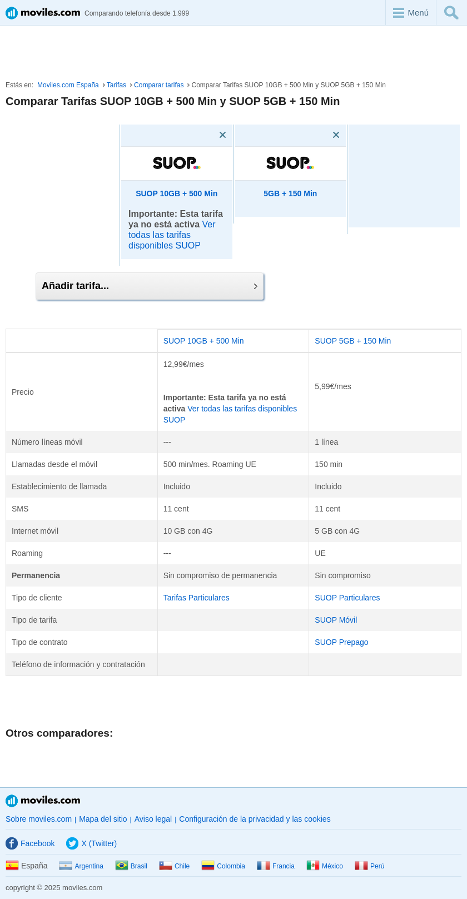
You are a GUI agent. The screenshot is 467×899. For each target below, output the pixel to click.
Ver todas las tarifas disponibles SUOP (172, 235)
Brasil (131, 866)
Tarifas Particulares (196, 597)
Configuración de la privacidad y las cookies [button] (254, 818)
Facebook (30, 843)
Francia (276, 866)
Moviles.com (43, 800)
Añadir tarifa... (149, 285)
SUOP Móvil (336, 619)
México (324, 866)
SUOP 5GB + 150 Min (353, 340)
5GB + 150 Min (290, 193)
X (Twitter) (91, 843)
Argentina (81, 866)
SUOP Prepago (341, 642)
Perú (369, 866)
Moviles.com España (68, 85)
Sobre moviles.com (39, 818)
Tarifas (116, 85)
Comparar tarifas (158, 85)
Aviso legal (153, 818)
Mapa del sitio (103, 818)
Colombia (223, 866)
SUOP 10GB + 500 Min (176, 193)
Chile (174, 866)
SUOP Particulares (347, 597)
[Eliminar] (207, 135)
